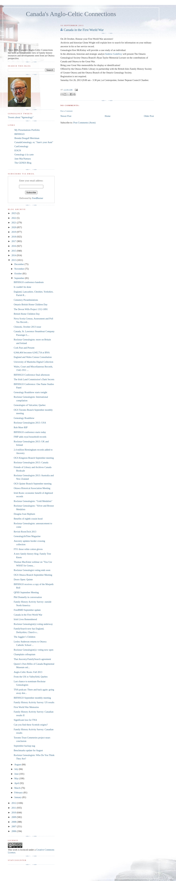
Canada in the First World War (84, 30)
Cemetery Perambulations (26, 300)
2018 (14, 236)
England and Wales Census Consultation (33, 357)
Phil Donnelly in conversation (28, 597)
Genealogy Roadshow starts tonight (30, 392)
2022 (14, 218)
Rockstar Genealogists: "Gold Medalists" (33, 501)
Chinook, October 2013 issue (27, 326)
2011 (14, 807)
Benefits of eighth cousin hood (28, 518)
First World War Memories (26, 707)
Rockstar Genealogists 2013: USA (30, 422)
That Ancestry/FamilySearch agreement (32, 659)
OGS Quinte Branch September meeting (33, 483)
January (18, 797)
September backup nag (24, 745)
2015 (14, 250)
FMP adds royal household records (30, 436)
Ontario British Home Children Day (31, 304)
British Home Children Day (27, 314)
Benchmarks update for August (28, 750)
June (16, 774)
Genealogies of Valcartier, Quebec (30, 405)
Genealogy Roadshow (24, 418)
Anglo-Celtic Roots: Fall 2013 (28, 672)
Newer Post (65, 116)
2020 (14, 227)
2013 (14, 260)
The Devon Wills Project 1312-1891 (31, 309)
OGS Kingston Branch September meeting (34, 458)
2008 (14, 822)
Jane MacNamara (22, 158)
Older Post (149, 116)
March (17, 788)
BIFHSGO (19, 134)
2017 (14, 241)
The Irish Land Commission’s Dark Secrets (34, 379)
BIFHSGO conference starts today (30, 432)
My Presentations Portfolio (27, 130)
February (18, 792)
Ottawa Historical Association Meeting (32, 488)
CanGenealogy (21, 146)
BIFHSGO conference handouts (29, 282)
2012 (14, 803)
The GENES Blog (22, 162)
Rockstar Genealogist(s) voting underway (33, 624)
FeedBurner (37, 198)
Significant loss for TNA (25, 720)
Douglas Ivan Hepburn (24, 514)
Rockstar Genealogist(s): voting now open (33, 649)
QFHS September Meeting (26, 592)
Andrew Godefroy (113, 54)
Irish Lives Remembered (25, 619)
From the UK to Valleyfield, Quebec (31, 676)
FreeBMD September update (27, 610)
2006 (14, 831)
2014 (14, 255)
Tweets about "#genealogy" (21, 117)
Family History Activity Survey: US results (34, 702)
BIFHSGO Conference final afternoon (32, 374)
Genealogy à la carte (24, 154)
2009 (14, 817)
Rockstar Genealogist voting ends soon (32, 570)
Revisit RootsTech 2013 (25, 531)
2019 (14, 232)
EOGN (17, 150)
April (17, 783)
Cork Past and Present (24, 347)
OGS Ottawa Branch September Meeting (33, 575)
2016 (14, 246)
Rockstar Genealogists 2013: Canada (31, 462)
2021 (14, 222)
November (19, 268)
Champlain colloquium (24, 654)
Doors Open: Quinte (23, 579)
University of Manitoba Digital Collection (33, 362)
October (18, 273)
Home (108, 116)
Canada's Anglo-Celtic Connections (71, 13)
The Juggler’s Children (24, 637)
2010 (14, 812)
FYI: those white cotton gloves (28, 549)
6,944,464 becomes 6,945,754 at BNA (32, 352)
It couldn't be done (22, 287)
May (16, 778)
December (19, 264)
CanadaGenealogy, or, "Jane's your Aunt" (33, 142)
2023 (14, 213)
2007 (14, 826)
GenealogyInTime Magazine (27, 536)
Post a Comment (66, 111)
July (16, 769)
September (19, 278)
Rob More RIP (21, 427)
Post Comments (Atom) (84, 122)
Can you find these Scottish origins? (31, 724)
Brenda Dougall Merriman (26, 138)
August (18, 764)
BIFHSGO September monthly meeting (32, 697)
